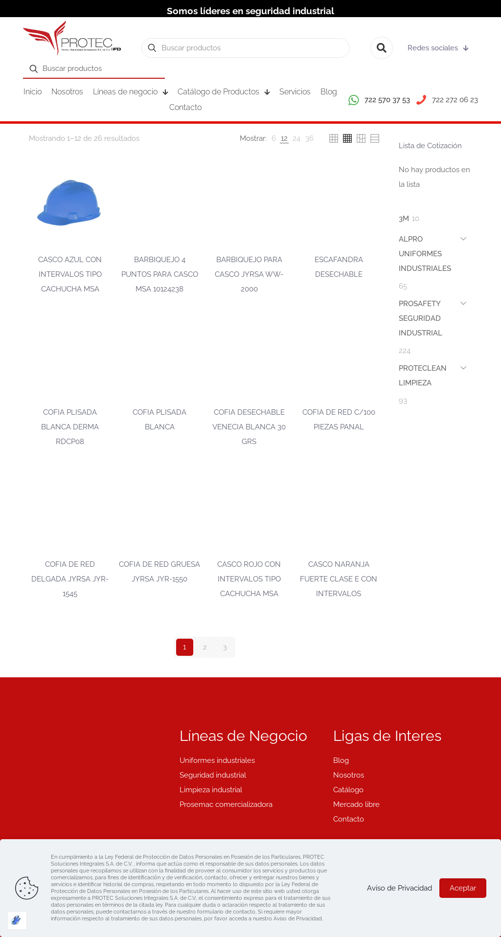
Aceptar (463, 888)
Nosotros (348, 775)
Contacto (348, 819)
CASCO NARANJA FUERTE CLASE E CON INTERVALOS (338, 579)
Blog (341, 760)
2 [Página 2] (204, 647)
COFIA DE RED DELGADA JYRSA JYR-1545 (70, 579)
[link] (274, 138)
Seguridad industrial (213, 775)
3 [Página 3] (225, 647)
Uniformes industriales (217, 760)
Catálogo (348, 789)
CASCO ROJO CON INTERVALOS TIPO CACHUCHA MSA (249, 579)
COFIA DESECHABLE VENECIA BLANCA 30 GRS (249, 427)
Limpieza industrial (211, 789)
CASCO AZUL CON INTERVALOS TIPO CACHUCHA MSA (70, 274)
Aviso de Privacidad (399, 888)
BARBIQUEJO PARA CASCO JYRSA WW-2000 (249, 274)
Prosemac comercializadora (226, 804)
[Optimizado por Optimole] (17, 920)
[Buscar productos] (245, 48)
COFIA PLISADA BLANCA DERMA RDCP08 (70, 427)
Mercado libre (356, 804)
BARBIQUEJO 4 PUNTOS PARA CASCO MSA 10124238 (159, 274)
